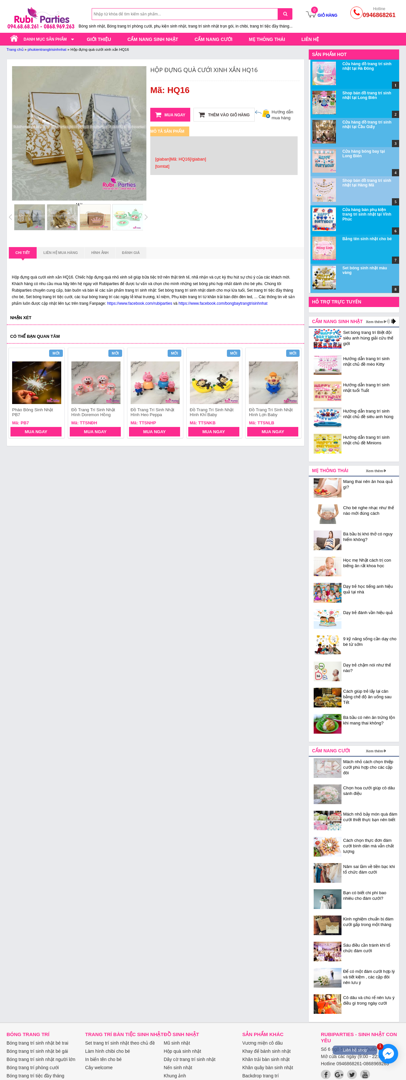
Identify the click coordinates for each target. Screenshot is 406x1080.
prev (17, 394)
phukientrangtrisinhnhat (47, 49)
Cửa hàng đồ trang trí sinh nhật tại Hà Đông (367, 66)
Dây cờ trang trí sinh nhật (189, 1059)
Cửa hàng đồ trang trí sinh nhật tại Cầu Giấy (367, 124)
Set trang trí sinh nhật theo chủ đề (120, 1043)
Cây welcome (99, 1067)
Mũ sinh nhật (177, 1043)
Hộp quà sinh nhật (182, 1051)
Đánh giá (131, 253)
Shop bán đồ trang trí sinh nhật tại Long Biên (366, 95)
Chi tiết (22, 255)
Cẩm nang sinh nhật (152, 39)
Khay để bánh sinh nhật (266, 1051)
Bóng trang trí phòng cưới (33, 1067)
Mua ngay (170, 114)
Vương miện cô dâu (262, 1043)
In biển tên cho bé (103, 1059)
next (293, 394)
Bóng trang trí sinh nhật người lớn (41, 1059)
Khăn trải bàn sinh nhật (265, 1059)
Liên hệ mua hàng (61, 253)
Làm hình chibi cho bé (107, 1051)
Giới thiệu (99, 39)
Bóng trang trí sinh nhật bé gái (37, 1051)
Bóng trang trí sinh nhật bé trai (37, 1043)
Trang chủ (15, 49)
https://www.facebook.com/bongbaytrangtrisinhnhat (223, 303)
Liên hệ (310, 39)
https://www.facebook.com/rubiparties (139, 303)
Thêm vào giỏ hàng (224, 114)
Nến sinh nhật (178, 1067)
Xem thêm (374, 322)
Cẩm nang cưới (213, 39)
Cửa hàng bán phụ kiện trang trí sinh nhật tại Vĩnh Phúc (366, 214)
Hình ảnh (100, 253)
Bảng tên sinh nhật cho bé (367, 239)
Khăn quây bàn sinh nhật (267, 1067)
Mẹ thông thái (267, 39)
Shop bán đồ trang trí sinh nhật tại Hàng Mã (366, 182)
